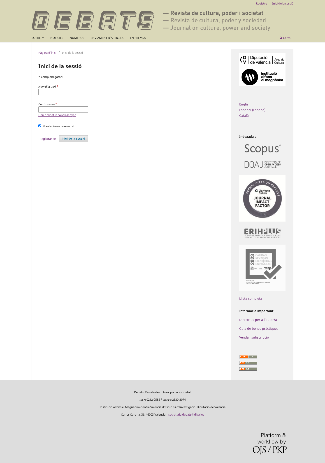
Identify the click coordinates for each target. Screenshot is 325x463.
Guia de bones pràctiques (258, 328)
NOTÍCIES (56, 38)
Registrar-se (48, 139)
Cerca (285, 38)
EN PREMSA (138, 38)
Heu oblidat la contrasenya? (57, 115)
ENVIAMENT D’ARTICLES (107, 38)
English (245, 104)
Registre (261, 3)
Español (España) (252, 110)
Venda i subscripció (254, 337)
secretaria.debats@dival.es (186, 414)
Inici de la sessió (282, 3)
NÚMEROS (77, 38)
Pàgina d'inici (47, 53)
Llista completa (250, 298)
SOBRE (36, 38)
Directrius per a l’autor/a (258, 320)
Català (244, 115)
